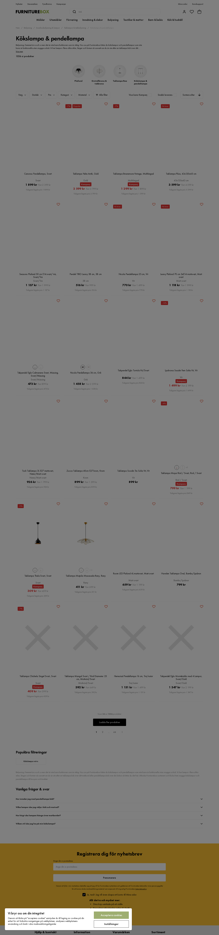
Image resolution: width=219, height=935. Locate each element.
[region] (68, 919)
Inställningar (111, 924)
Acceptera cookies (111, 915)
